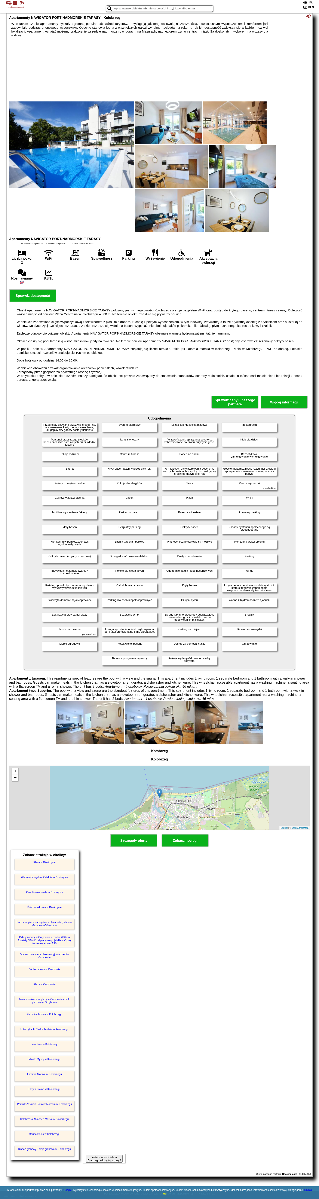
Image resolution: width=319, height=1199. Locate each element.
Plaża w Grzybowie (44, 984)
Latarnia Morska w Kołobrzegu (44, 1074)
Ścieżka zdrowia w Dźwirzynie (44, 907)
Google (67, 1190)
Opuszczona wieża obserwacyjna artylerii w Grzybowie (44, 956)
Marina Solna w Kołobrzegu (44, 1134)
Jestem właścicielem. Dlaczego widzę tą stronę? (104, 1159)
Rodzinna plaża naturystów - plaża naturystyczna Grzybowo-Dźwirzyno (44, 924)
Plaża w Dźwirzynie (44, 862)
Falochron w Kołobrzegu (44, 1044)
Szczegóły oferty (133, 840)
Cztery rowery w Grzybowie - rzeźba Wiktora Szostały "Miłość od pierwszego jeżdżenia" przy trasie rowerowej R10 (44, 940)
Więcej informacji (284, 402)
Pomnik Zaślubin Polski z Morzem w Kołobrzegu (44, 1104)
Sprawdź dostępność (33, 296)
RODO (308, 1190)
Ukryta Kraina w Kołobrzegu (44, 1089)
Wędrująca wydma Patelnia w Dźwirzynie (44, 877)
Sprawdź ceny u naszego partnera (235, 402)
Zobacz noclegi (185, 840)
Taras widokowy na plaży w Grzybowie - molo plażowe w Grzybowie (44, 1001)
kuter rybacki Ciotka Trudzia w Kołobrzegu (44, 1029)
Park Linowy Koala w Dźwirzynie (44, 892)
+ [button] (15, 771)
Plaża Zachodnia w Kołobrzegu (44, 1014)
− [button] (15, 778)
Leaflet (284, 828)
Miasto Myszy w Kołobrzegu (44, 1059)
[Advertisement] (159, 69)
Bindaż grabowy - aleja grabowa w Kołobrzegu (44, 1149)
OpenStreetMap (300, 828)
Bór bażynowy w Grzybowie (44, 969)
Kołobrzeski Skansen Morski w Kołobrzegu (44, 1119)
